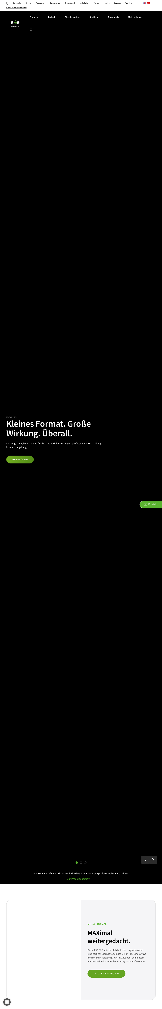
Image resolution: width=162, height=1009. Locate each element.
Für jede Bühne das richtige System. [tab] (85, 863)
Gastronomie (55, 3)
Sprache (117, 3)
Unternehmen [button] (135, 17)
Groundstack (70, 3)
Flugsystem (40, 3)
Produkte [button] (34, 17)
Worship (128, 3)
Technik (51, 17)
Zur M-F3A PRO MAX (106, 973)
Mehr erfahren (20, 459)
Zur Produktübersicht (81, 879)
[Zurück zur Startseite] (15, 23)
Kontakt (151, 504)
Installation (84, 3)
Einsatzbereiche (72, 17)
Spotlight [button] (94, 17)
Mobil (107, 3)
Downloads (113, 17)
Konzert (97, 3)
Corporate (17, 3)
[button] (31, 30)
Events (28, 3)
